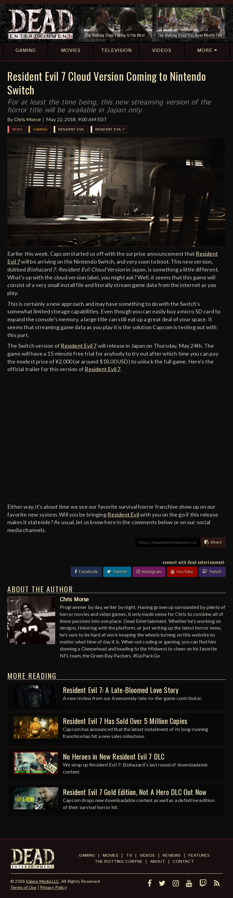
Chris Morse (27, 119)
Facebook (86, 572)
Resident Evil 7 (110, 129)
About (157, 862)
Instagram (149, 572)
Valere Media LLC (42, 881)
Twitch (212, 572)
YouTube (182, 572)
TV (129, 855)
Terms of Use (23, 887)
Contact (183, 862)
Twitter (117, 572)
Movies (110, 855)
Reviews (172, 855)
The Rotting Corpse (119, 862)
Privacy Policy (53, 887)
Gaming (40, 129)
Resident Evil (71, 129)
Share (213, 542)
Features (199, 855)
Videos (147, 855)
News (17, 129)
